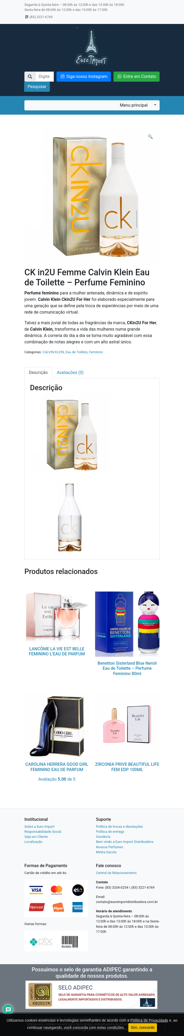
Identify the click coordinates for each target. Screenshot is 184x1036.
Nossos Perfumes (109, 847)
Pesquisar (37, 86)
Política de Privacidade (149, 1020)
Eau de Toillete (76, 352)
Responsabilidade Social (42, 832)
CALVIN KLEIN (53, 352)
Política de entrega (110, 832)
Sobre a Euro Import (39, 827)
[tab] (38, 372)
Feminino (96, 352)
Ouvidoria (103, 837)
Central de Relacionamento (116, 873)
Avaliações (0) (70, 372)
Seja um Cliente (36, 837)
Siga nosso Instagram (83, 76)
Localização (33, 842)
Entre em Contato (136, 76)
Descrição (38, 372)
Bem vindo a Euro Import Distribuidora (124, 842)
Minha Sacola (106, 852)
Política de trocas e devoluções (119, 827)
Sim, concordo (142, 1027)
